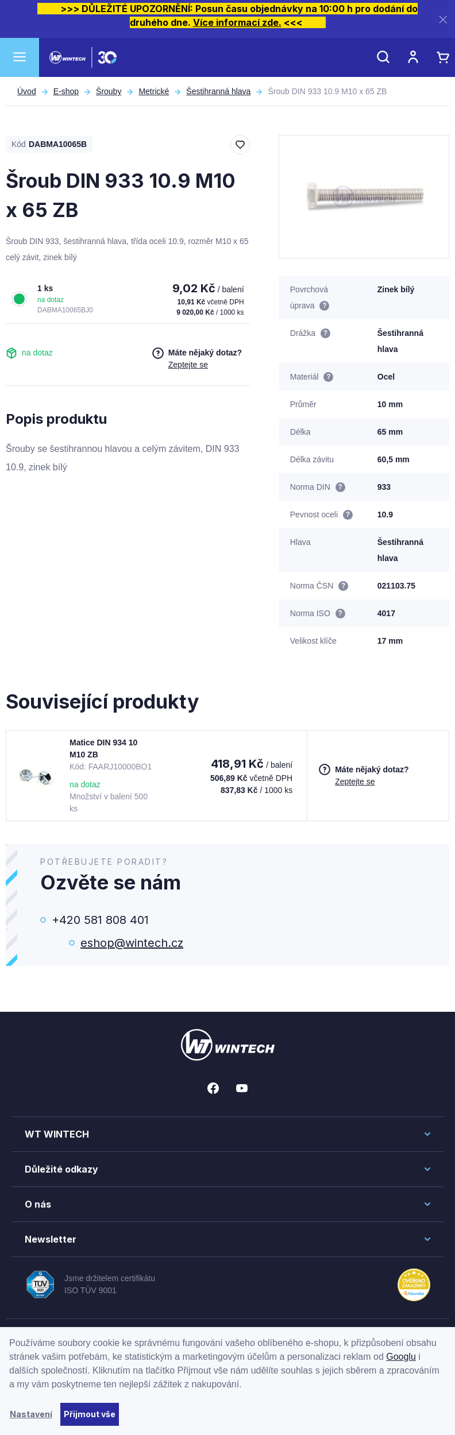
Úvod (26, 91)
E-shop (66, 91)
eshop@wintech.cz (131, 943)
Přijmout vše (89, 1414)
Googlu (401, 1356)
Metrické (153, 91)
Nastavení (31, 1414)
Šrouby (108, 91)
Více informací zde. (237, 22)
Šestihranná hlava (218, 91)
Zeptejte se (188, 364)
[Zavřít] (443, 19)
